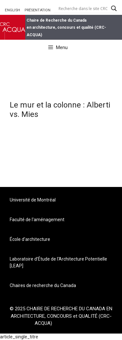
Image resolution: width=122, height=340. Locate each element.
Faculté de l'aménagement (37, 219)
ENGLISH (12, 10)
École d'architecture (30, 239)
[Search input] (83, 8)
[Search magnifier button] (113, 8)
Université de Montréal (33, 199)
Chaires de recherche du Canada (43, 285)
